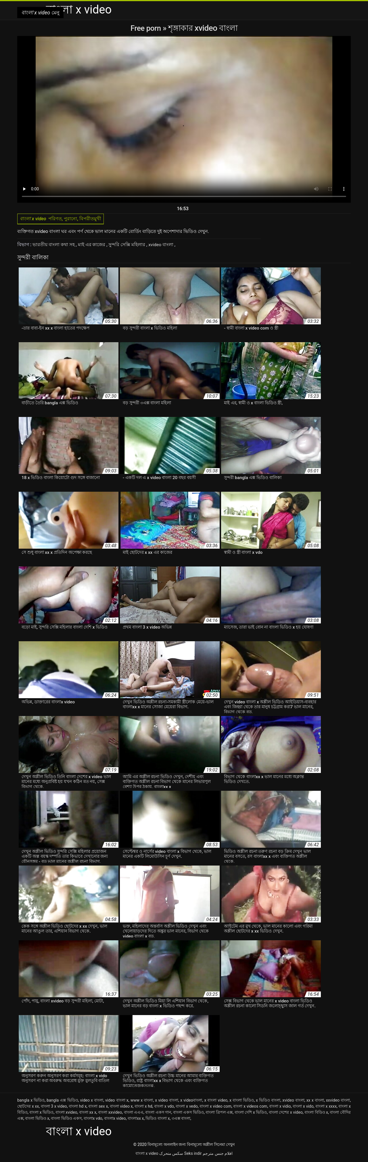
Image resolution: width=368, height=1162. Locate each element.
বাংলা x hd (143, 1107)
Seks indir (193, 1154)
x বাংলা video (215, 1101)
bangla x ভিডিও (31, 1101)
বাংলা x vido (303, 1107)
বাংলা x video (146, 1154)
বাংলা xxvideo (110, 1113)
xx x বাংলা (315, 1101)
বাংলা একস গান (158, 1113)
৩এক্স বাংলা (181, 1119)
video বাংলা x (117, 1101)
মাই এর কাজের (92, 245)
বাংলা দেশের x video (286, 1113)
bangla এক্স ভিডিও (62, 1101)
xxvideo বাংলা (338, 1101)
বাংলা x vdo (164, 1107)
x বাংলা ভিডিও (241, 1101)
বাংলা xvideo (66, 1113)
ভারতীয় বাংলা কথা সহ (54, 245)
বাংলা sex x (98, 1107)
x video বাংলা (166, 1101)
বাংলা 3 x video (54, 1107)
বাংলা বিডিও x (316, 1113)
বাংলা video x (121, 1107)
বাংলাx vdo (93, 1119)
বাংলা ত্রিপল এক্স (219, 1113)
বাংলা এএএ (134, 1113)
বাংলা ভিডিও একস (66, 1119)
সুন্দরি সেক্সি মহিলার (128, 245)
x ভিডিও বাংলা (268, 1101)
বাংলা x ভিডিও (41, 1113)
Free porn (146, 28)
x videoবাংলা (191, 1101)
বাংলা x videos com (250, 1107)
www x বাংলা (142, 1101)
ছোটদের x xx (28, 1107)
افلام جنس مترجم (218, 1154)
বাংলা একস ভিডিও (188, 1113)
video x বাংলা (91, 1101)
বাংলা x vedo (187, 1107)
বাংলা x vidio (280, 1107)
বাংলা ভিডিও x (37, 1119)
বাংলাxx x (136, 1119)
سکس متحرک (171, 1154)
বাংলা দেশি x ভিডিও (251, 1113)
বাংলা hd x (78, 1107)
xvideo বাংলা (162, 245)
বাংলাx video (115, 1119)
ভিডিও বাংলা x (157, 1119)
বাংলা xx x (87, 1113)
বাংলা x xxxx (326, 1107)
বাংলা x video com (215, 1107)
